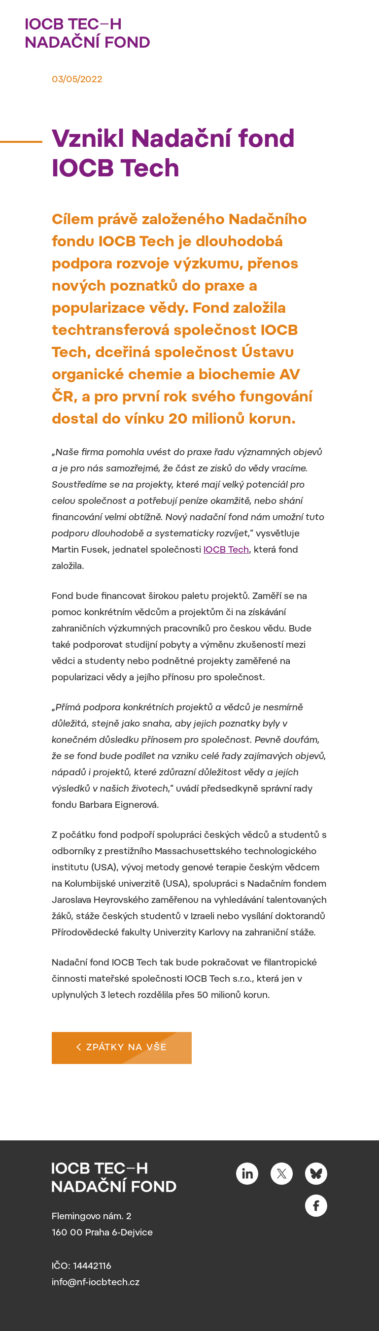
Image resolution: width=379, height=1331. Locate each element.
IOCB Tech (226, 550)
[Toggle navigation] (346, 30)
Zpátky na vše (121, 1047)
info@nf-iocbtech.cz (95, 1283)
